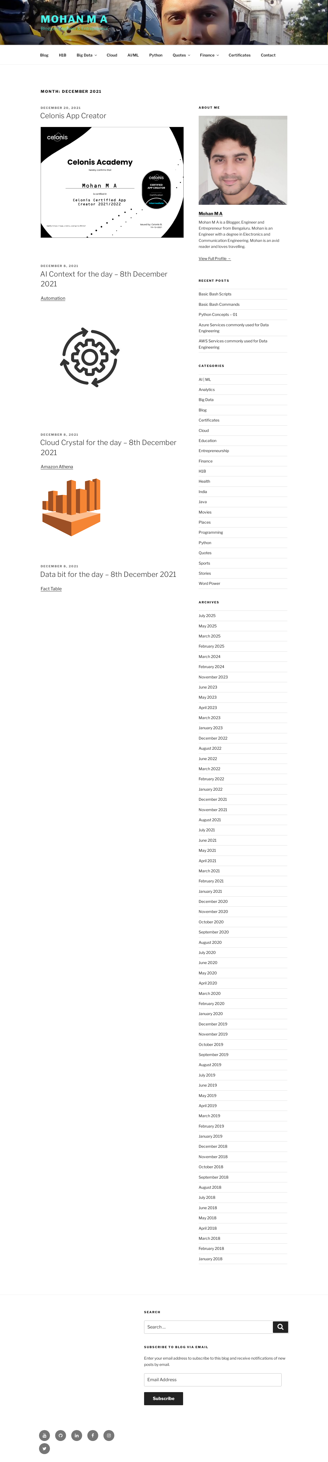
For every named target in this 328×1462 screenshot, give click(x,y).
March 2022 (209, 768)
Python (155, 55)
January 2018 (210, 1258)
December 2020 (213, 901)
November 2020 (213, 911)
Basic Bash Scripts (215, 294)
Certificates (240, 55)
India (203, 491)
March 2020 (210, 993)
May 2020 (208, 973)
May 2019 (207, 1095)
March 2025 (209, 636)
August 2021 (210, 819)
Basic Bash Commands (219, 304)
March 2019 (209, 1115)
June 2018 (208, 1207)
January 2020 (211, 1013)
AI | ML (205, 379)
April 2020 (208, 983)
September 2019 (213, 1054)
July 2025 (207, 615)
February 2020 (212, 1003)
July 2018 (207, 1197)
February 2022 (211, 778)
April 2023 (208, 707)
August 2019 (210, 1064)
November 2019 (213, 1034)
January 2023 (211, 727)
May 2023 (208, 697)
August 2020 (210, 942)
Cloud (112, 55)
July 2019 (207, 1075)
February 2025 (211, 646)
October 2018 (211, 1166)
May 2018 (207, 1217)
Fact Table (51, 588)
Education (207, 440)
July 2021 (207, 830)
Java (203, 501)
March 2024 (209, 656)
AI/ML (133, 55)
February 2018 (211, 1248)
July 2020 (207, 952)
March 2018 (209, 1238)
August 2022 (210, 748)
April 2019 (208, 1105)
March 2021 (209, 870)
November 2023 (213, 677)
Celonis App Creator (73, 115)
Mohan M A (74, 19)
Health (204, 481)
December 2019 (213, 1024)
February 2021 (211, 881)
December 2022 (213, 738)
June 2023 (208, 687)
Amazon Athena (57, 466)
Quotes (182, 55)
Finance (210, 55)
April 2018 (208, 1228)
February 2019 (211, 1126)
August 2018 (210, 1187)
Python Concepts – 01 (218, 314)
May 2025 (208, 626)
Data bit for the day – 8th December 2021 (108, 574)
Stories (205, 573)
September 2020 (214, 932)
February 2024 (211, 666)
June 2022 (208, 758)
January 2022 (210, 789)
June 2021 (208, 840)
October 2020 (211, 922)
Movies (205, 512)
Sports (204, 563)
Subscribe (163, 1398)
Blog (44, 55)
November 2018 (213, 1156)
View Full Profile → (215, 258)
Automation (53, 298)
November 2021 (213, 809)
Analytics (207, 389)
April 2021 (207, 860)
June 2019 (208, 1085)
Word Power (209, 583)
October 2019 (211, 1044)
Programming (211, 532)
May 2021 (207, 850)
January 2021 (210, 891)
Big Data (87, 55)
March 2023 (209, 717)
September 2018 (213, 1177)
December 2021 (213, 799)
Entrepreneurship (214, 450)
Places (205, 522)
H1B (62, 55)
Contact (268, 55)
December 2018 (213, 1146)
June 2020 (208, 962)
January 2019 (210, 1136)
